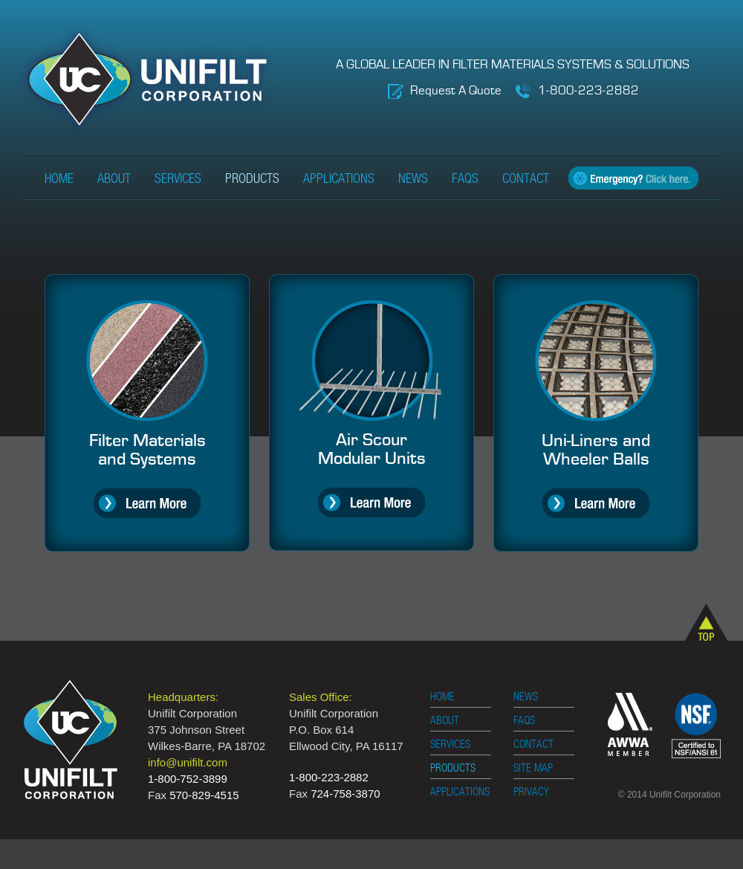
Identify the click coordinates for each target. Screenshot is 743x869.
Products (252, 179)
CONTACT (533, 744)
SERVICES (450, 744)
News (413, 179)
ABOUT (444, 720)
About (114, 179)
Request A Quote (456, 91)
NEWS (525, 696)
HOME (442, 696)
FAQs (465, 179)
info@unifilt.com (187, 762)
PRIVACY (531, 792)
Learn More (147, 503)
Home (59, 179)
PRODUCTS (453, 768)
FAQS (524, 720)
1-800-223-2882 (588, 91)
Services (178, 179)
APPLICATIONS (460, 792)
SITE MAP (533, 768)
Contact (525, 179)
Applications (338, 179)
